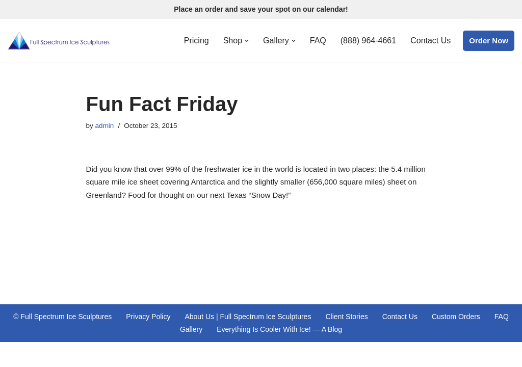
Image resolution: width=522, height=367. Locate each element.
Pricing (196, 40)
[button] (247, 41)
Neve (16, 354)
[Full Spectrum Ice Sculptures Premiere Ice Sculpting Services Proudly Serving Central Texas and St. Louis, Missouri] (59, 40)
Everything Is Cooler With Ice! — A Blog (279, 329)
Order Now (488, 40)
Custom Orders (456, 316)
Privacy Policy (148, 316)
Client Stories (346, 316)
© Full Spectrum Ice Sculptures (62, 316)
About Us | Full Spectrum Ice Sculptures (248, 316)
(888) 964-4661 (368, 40)
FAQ (318, 40)
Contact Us (430, 40)
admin (104, 125)
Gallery (191, 329)
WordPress (93, 354)
